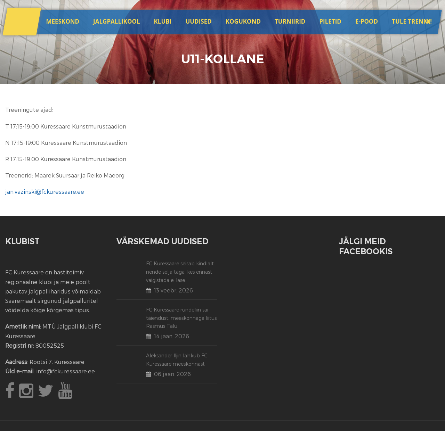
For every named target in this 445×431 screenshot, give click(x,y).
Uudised (198, 21)
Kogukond (243, 21)
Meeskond (62, 21)
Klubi (163, 21)
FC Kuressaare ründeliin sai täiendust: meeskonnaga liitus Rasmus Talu (181, 318)
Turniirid (290, 21)
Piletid (330, 21)
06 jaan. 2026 (172, 374)
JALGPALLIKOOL (116, 21)
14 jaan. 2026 (171, 336)
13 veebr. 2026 (173, 290)
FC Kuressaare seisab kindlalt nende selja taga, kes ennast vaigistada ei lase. (180, 271)
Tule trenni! (412, 21)
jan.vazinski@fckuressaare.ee (44, 191)
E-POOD (366, 21)
